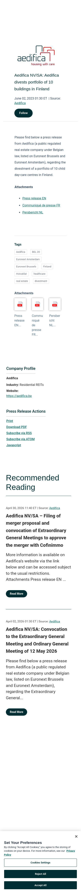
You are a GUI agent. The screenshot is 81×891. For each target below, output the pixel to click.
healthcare (39, 273)
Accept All (41, 886)
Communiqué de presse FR (41, 205)
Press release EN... (19, 320)
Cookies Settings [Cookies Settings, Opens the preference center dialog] (41, 864)
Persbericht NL (32, 212)
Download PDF (16, 427)
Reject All (40, 875)
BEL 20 (36, 251)
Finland (47, 266)
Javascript (13, 445)
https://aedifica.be (19, 396)
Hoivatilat (21, 273)
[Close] (76, 838)
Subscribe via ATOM (20, 439)
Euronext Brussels (26, 266)
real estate (22, 281)
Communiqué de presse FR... (37, 325)
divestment (41, 281)
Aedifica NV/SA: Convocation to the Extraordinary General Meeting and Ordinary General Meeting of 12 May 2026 (37, 640)
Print (9, 421)
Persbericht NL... (54, 320)
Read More (16, 593)
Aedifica (20, 103)
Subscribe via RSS (19, 433)
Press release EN (34, 198)
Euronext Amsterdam (28, 259)
